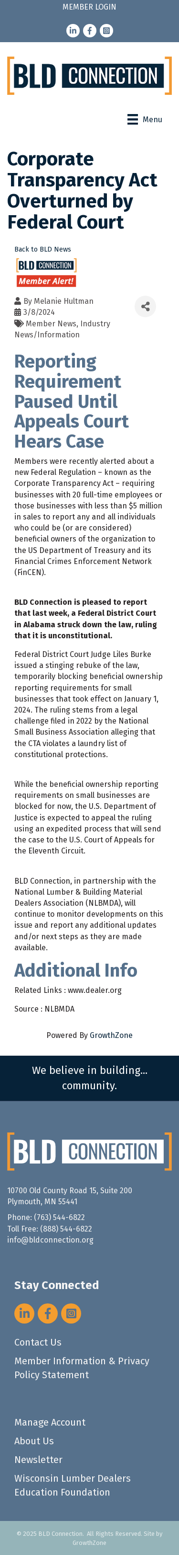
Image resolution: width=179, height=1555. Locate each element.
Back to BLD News (42, 249)
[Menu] (145, 119)
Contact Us (38, 1342)
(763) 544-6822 (59, 1217)
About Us (34, 1441)
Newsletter (38, 1459)
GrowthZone (111, 1035)
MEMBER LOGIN (89, 7)
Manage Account (49, 1422)
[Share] (145, 306)
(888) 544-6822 (66, 1228)
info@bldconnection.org (50, 1239)
